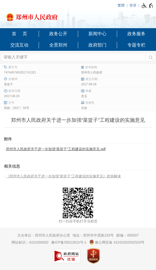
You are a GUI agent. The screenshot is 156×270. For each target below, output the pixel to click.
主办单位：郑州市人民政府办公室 (43, 235)
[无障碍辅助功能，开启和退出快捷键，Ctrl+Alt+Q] (147, 6)
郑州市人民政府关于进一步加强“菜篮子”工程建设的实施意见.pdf (56, 149)
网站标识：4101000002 (30, 242)
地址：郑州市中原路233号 (93, 235)
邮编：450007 (127, 235)
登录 (132, 5)
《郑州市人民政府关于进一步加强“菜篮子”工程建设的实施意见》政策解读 (63, 176)
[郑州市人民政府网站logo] (78, 15)
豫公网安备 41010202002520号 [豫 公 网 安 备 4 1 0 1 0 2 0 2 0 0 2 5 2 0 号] (117, 242)
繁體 (121, 5)
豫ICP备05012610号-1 (68, 242)
